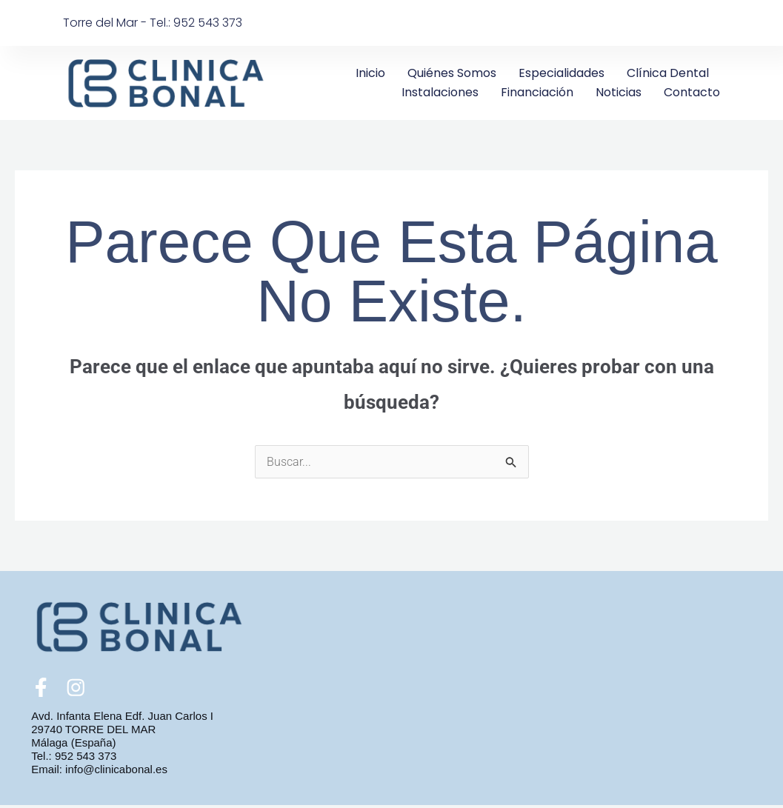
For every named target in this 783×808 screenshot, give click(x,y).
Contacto (692, 92)
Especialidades (561, 72)
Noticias (619, 92)
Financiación (537, 92)
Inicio (370, 72)
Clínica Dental (668, 72)
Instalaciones (440, 92)
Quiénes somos (451, 72)
